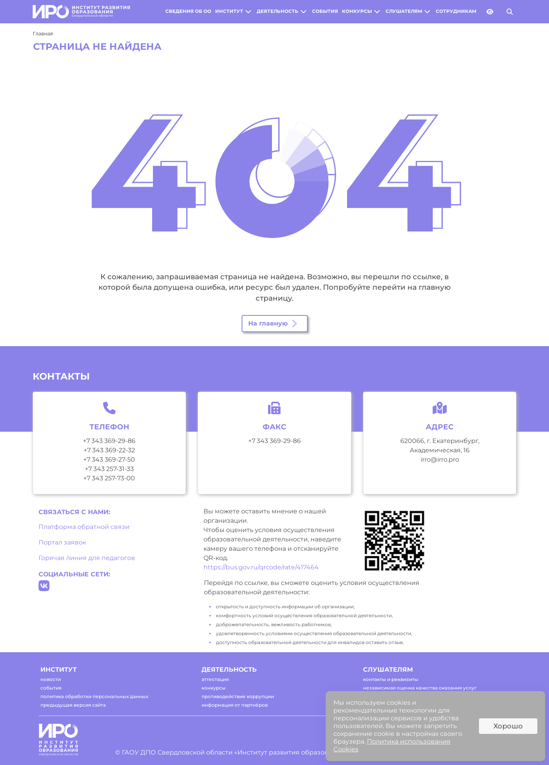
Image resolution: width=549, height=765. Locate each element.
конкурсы (357, 11)
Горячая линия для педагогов (87, 558)
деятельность (277, 11)
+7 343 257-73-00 (109, 478)
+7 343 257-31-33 (109, 469)
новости (50, 679)
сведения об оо (188, 11)
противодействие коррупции (238, 696)
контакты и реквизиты (390, 679)
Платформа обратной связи (84, 526)
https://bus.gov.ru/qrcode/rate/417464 (261, 567)
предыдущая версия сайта (73, 705)
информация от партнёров (235, 705)
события (325, 11)
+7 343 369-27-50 (109, 459)
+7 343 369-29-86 (109, 441)
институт (229, 11)
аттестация (215, 679)
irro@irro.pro (440, 459)
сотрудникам (456, 11)
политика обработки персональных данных (94, 696)
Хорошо (508, 726)
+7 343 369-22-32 (109, 450)
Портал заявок (62, 542)
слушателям (404, 11)
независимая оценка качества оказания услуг (420, 688)
